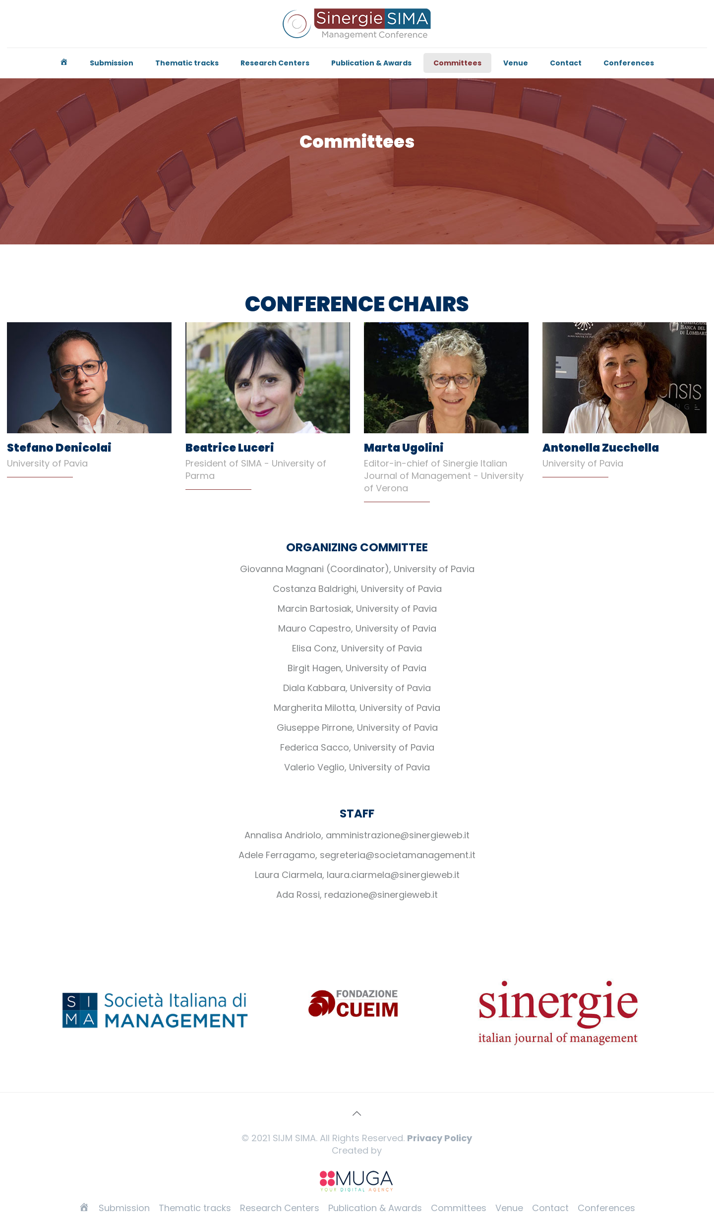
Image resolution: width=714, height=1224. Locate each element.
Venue (509, 1208)
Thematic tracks (195, 1208)
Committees (458, 1208)
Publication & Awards (375, 1208)
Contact (550, 1208)
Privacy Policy (439, 1138)
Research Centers (279, 1208)
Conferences (606, 1208)
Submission (124, 1208)
